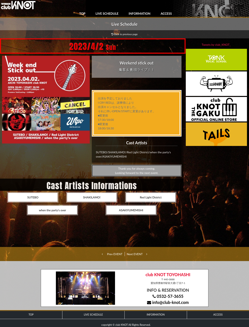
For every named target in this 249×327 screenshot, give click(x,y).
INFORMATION (140, 13)
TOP (82, 13)
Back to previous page (124, 34)
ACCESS (166, 13)
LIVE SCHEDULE (107, 13)
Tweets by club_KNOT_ (216, 44)
